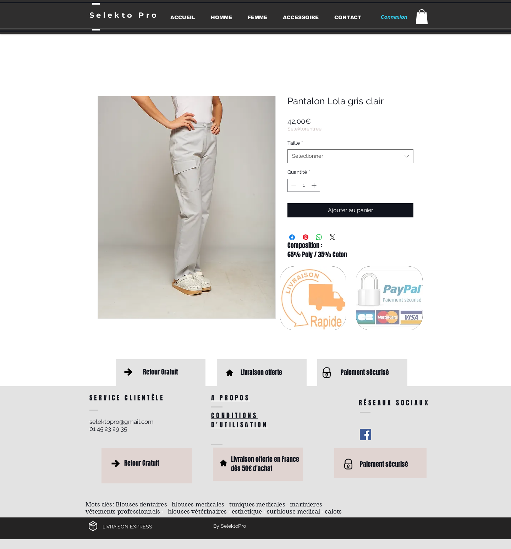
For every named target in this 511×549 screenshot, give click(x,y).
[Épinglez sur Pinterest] (305, 237)
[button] (422, 16)
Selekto (113, 15)
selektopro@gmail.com (121, 421)
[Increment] (314, 185)
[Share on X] (332, 237)
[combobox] (350, 156)
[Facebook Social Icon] (365, 434)
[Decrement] (293, 185)
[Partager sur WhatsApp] (319, 237)
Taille (295, 143)
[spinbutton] (303, 185)
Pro (148, 15)
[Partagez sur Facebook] (292, 237)
